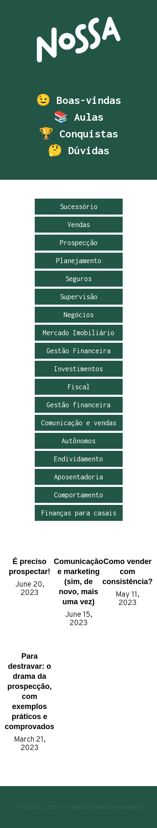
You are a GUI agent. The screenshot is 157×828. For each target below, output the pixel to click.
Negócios (79, 314)
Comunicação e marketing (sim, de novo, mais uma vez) (78, 581)
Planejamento (78, 260)
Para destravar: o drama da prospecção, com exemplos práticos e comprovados (29, 691)
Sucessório (79, 206)
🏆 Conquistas (78, 133)
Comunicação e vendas (78, 423)
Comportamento (78, 495)
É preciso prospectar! (29, 566)
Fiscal (78, 387)
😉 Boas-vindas (78, 100)
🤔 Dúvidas (78, 150)
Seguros (78, 278)
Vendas (78, 224)
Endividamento (78, 459)
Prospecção (79, 242)
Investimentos (78, 369)
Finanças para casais (78, 513)
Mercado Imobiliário (78, 332)
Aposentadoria (78, 477)
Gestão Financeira (78, 350)
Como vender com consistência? (127, 571)
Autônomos (78, 441)
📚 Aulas (78, 117)
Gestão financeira (78, 405)
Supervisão (79, 296)
